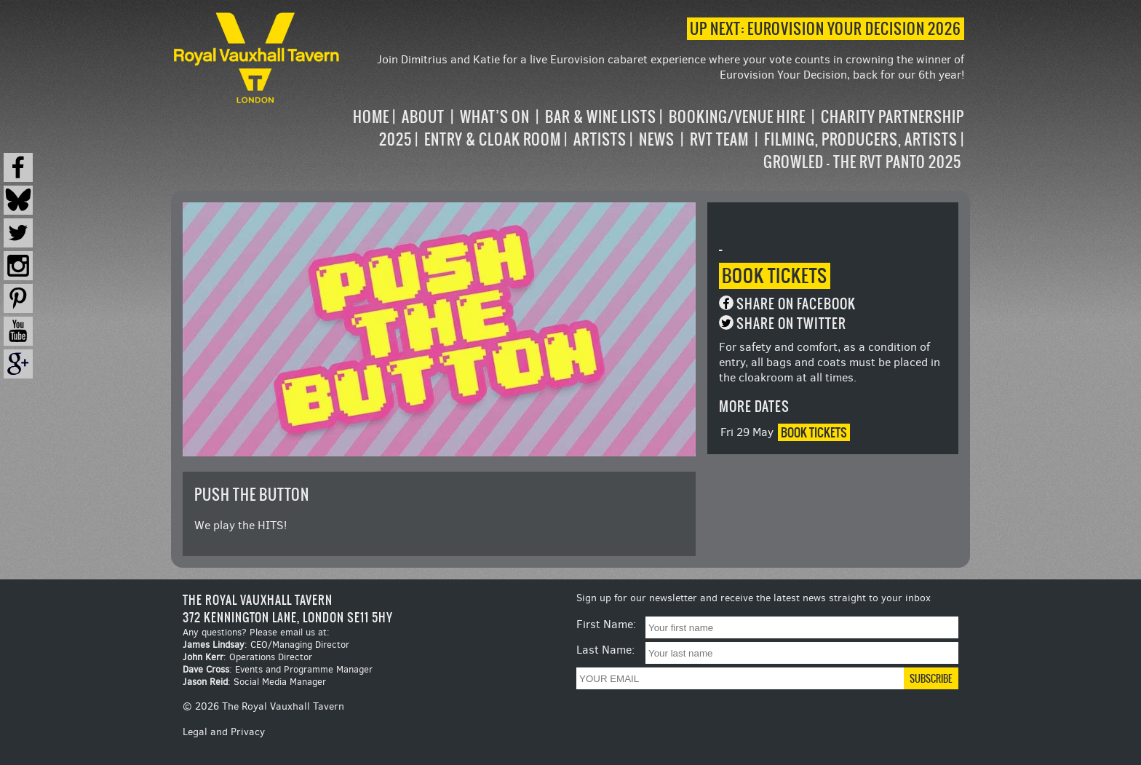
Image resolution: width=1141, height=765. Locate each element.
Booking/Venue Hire (737, 117)
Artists (600, 139)
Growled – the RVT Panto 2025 (862, 162)
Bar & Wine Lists (600, 117)
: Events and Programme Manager (278, 669)
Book (774, 276)
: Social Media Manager (254, 681)
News (657, 139)
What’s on (495, 117)
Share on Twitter (791, 323)
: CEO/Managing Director (266, 644)
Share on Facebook (796, 304)
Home (371, 117)
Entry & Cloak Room (492, 139)
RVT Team (719, 139)
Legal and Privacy (224, 732)
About (423, 117)
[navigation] (653, 139)
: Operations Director (247, 657)
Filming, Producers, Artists (861, 139)
